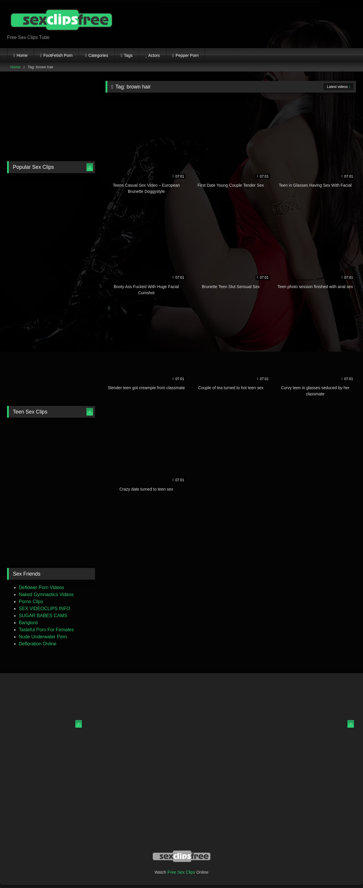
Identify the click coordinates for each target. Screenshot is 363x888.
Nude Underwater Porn (43, 636)
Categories (98, 55)
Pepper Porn (187, 55)
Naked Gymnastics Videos (46, 594)
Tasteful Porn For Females (46, 629)
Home (22, 55)
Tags (128, 55)
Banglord (28, 622)
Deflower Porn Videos (41, 587)
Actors (154, 55)
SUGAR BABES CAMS (43, 615)
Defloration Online (37, 643)
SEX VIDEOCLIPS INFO (44, 608)
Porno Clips (31, 601)
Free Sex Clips (181, 872)
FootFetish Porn (58, 55)
